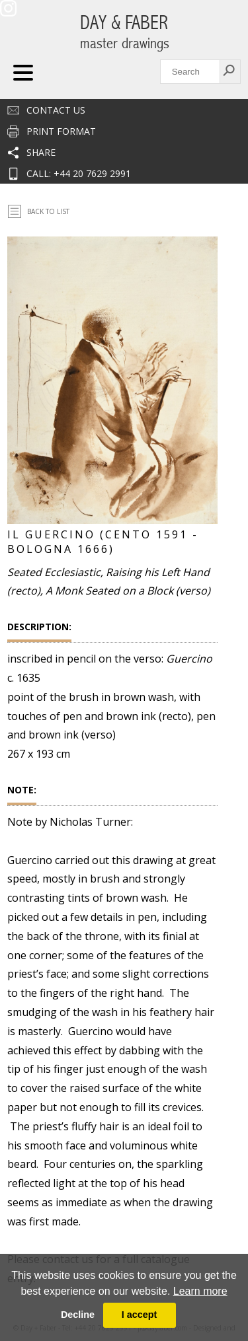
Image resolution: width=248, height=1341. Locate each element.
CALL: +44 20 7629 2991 (78, 173)
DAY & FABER (124, 32)
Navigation (23, 72)
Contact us (55, 110)
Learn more (200, 1291)
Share (41, 152)
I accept (139, 1314)
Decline (78, 1314)
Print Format (61, 131)
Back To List (48, 211)
